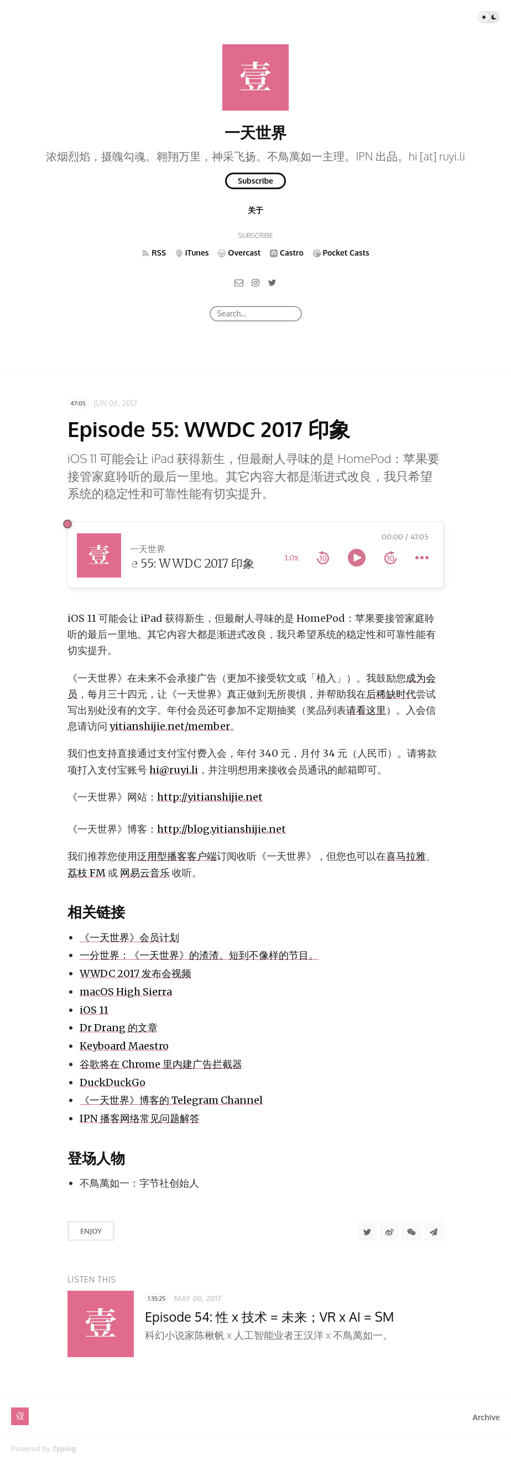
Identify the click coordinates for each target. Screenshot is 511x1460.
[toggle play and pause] (356, 557)
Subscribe (255, 180)
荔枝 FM (86, 872)
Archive (486, 1417)
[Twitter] (272, 282)
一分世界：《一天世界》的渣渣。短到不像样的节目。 (199, 955)
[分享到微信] (411, 1231)
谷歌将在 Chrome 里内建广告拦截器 (161, 1064)
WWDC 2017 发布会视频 (135, 973)
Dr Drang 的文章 (119, 1027)
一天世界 (255, 132)
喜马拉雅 (406, 856)
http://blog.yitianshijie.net (221, 829)
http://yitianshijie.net (210, 797)
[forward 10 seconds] (390, 557)
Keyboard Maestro (124, 1046)
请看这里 (366, 710)
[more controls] (422, 557)
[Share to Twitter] (367, 1231)
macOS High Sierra (126, 991)
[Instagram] (255, 282)
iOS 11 (94, 1010)
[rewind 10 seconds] (323, 557)
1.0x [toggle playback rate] (291, 558)
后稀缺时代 (391, 694)
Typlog (64, 1449)
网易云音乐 (145, 872)
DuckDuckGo (112, 1082)
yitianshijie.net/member (169, 726)
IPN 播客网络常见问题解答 (140, 1118)
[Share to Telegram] (434, 1231)
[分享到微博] (389, 1231)
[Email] (238, 282)
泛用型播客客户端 (177, 856)
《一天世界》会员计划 (129, 937)
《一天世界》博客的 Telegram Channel (171, 1100)
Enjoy (91, 1231)
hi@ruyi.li (173, 769)
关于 (255, 210)
